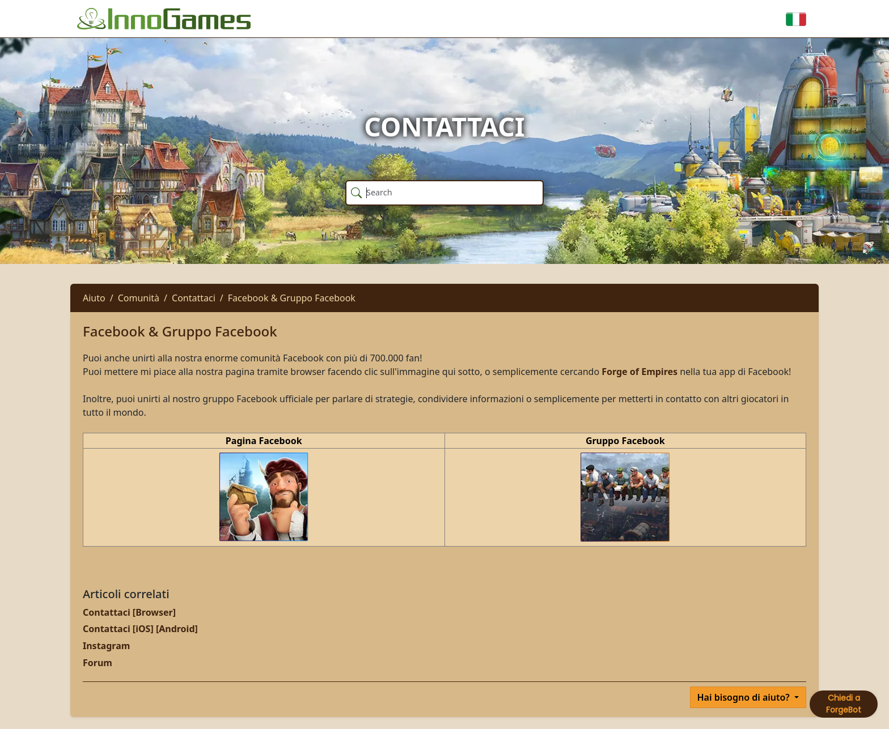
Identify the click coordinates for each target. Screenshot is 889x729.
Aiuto (94, 298)
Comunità (138, 298)
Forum (97, 662)
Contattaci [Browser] (129, 612)
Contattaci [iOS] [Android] (140, 629)
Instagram (106, 646)
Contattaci (193, 298)
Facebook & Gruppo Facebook (291, 298)
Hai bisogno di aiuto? (744, 697)
